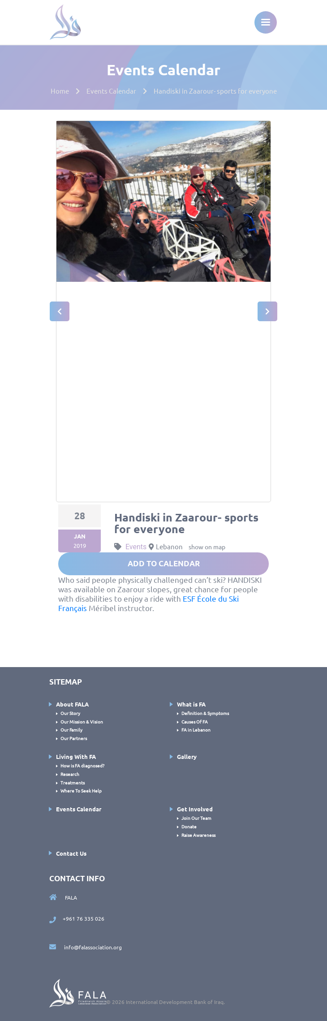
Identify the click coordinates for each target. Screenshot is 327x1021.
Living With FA (76, 756)
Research (69, 774)
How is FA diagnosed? (82, 765)
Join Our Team (196, 817)
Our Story (70, 713)
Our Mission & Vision (81, 721)
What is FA (191, 704)
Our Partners (73, 738)
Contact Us (71, 853)
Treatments (72, 782)
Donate (189, 826)
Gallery (187, 756)
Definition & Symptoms (205, 713)
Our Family (71, 729)
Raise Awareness (198, 834)
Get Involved (195, 809)
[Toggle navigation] (265, 22)
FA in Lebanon (196, 729)
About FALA (72, 704)
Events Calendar (78, 809)
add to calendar (164, 563)
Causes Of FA (194, 721)
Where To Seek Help (81, 790)
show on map (207, 547)
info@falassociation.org (85, 947)
